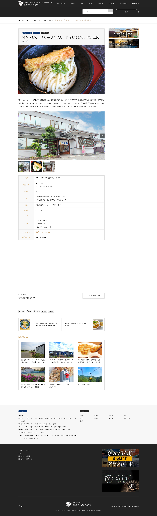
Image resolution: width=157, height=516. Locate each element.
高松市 (111, 418)
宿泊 (90, 3)
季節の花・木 (48, 418)
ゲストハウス (35, 432)
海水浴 (39, 424)
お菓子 (53, 429)
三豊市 (96, 418)
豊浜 (125, 415)
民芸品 (58, 429)
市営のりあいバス (33, 438)
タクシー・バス (36, 435)
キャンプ (33, 424)
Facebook (19, 506)
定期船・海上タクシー (70, 435)
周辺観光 (20, 415)
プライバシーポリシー (24, 450)
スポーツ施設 (26, 424)
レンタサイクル (59, 435)
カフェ (52, 427)
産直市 (63, 429)
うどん (31, 429)
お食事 (34, 427)
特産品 (26, 429)
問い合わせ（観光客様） (25, 456)
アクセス (111, 3)
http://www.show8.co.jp (43, 232)
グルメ (73, 3)
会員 (19, 453)
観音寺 (45, 33)
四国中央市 (127, 418)
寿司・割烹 (40, 427)
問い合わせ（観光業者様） (25, 459)
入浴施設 (45, 424)
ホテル (24, 432)
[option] (61, 135)
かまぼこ (47, 429)
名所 (70, 418)
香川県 (81, 421)
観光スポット (61, 3)
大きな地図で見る (94, 295)
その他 (54, 424)
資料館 (65, 418)
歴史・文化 (30, 418)
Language (135, 3)
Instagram (21, 506)
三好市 (81, 418)
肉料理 (47, 427)
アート (74, 418)
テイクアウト (63, 427)
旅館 (28, 432)
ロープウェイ (23, 438)
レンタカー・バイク (47, 435)
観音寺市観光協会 (122, 506)
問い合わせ (123, 3)
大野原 (111, 415)
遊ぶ (82, 3)
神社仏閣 (22, 421)
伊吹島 (81, 415)
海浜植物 (41, 418)
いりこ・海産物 (39, 429)
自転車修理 (28, 435)
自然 (36, 418)
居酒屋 (57, 427)
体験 (50, 424)
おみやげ (100, 3)
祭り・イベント (58, 418)
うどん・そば (27, 33)
